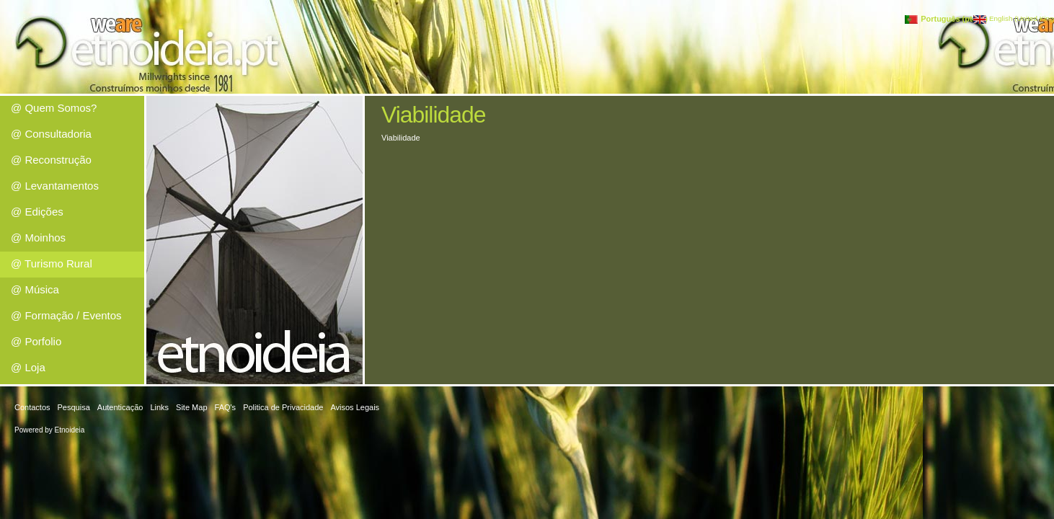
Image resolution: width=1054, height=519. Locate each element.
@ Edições (37, 211)
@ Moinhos (38, 237)
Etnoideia (70, 430)
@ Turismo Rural (51, 263)
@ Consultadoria (51, 134)
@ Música (35, 289)
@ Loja (28, 367)
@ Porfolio (36, 341)
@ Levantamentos (55, 185)
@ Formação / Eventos (66, 315)
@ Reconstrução (51, 160)
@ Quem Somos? (54, 108)
